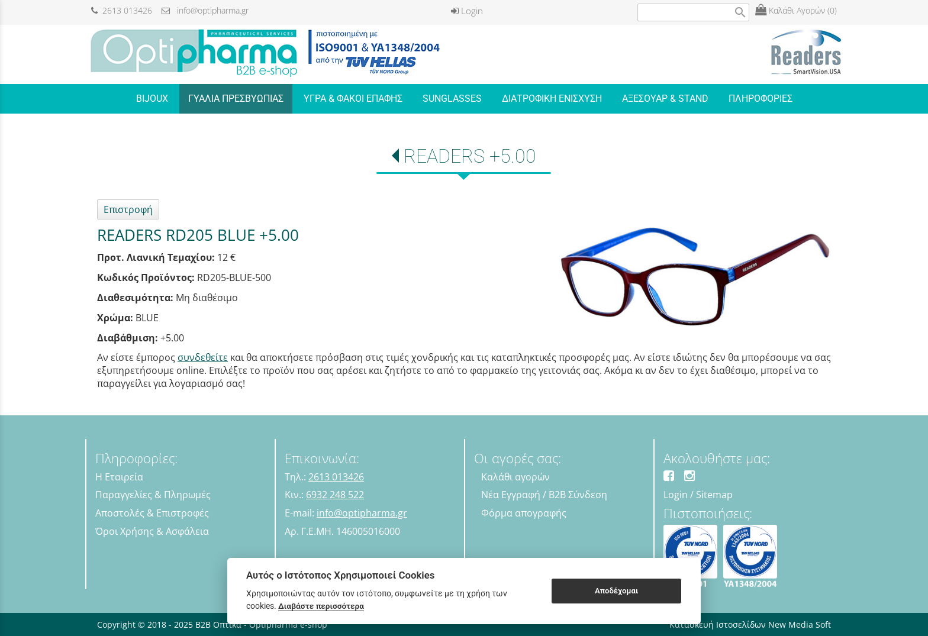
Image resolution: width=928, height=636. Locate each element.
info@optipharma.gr (205, 10)
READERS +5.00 (470, 156)
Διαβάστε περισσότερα (321, 606)
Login (467, 11)
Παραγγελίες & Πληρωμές (153, 494)
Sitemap (714, 494)
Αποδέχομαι (616, 590)
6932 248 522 (335, 494)
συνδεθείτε (203, 357)
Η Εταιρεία (119, 476)
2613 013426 (121, 10)
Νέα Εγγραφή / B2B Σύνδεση (544, 494)
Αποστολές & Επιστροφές (152, 512)
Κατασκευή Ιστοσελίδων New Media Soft (750, 624)
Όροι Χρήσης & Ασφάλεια (152, 531)
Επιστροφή (128, 209)
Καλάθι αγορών (515, 476)
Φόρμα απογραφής (523, 512)
